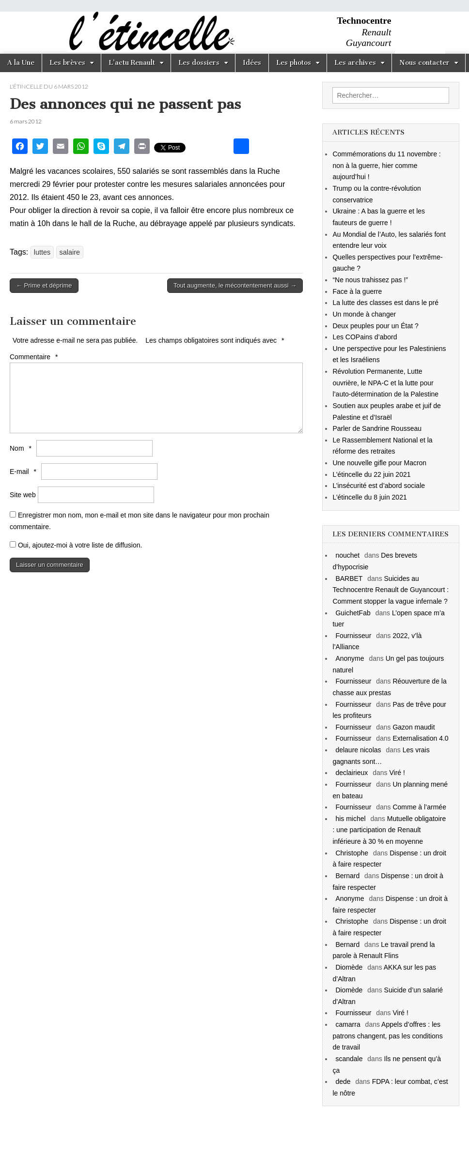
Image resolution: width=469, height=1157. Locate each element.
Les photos (293, 63)
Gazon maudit (413, 727)
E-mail (24, 471)
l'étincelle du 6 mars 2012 (49, 86)
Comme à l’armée (419, 807)
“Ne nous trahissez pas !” (370, 280)
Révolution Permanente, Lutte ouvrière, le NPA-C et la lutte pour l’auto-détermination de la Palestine (385, 382)
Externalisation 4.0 (420, 738)
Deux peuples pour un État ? (375, 326)
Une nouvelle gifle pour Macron (379, 463)
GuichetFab (352, 613)
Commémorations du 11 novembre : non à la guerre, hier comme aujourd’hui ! (386, 165)
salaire (70, 252)
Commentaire (35, 357)
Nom (22, 448)
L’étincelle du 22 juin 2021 (371, 474)
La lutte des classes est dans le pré (385, 302)
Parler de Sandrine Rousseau (377, 428)
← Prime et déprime (44, 285)
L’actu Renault (132, 63)
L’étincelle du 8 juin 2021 (369, 497)
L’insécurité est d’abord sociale (378, 485)
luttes (42, 252)
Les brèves (67, 63)
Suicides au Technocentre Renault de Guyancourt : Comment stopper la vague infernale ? (390, 590)
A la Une (20, 63)
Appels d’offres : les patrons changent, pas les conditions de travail (387, 1035)
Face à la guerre (357, 291)
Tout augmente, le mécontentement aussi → (235, 285)
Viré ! (397, 772)
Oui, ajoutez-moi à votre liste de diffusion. (76, 545)
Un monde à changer (364, 314)
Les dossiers (198, 63)
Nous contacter (424, 63)
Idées (252, 63)
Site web (23, 495)
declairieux (351, 772)
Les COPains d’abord (364, 337)
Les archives (355, 63)
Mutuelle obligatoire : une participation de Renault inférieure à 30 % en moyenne (389, 830)
